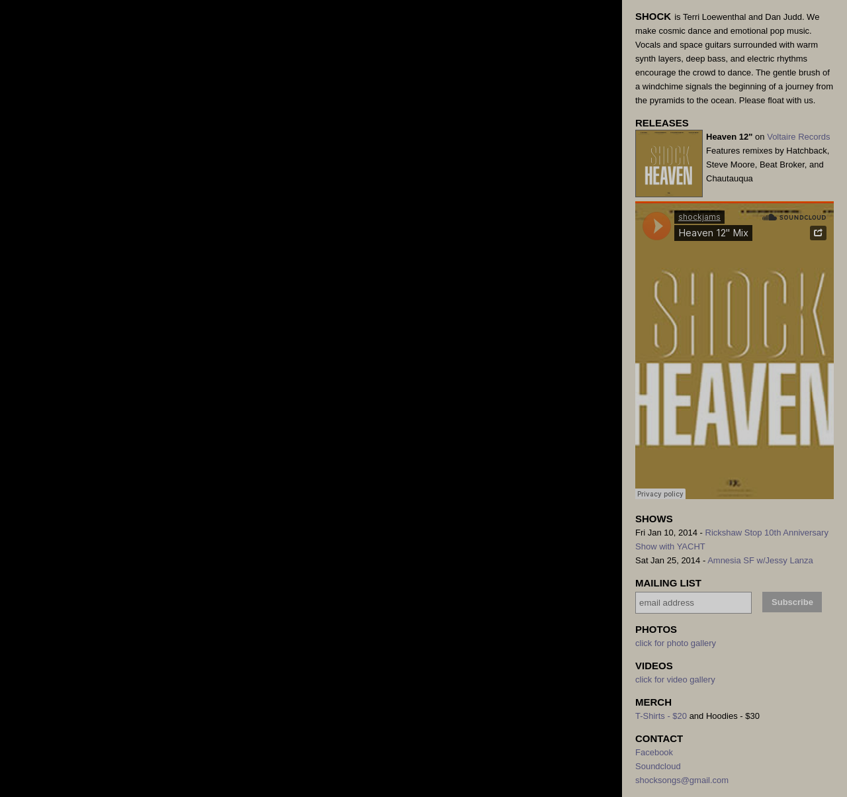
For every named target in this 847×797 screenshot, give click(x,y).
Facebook (654, 752)
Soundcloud (658, 766)
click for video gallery (675, 679)
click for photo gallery (675, 643)
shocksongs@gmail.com (682, 780)
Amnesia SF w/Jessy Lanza (760, 560)
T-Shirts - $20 (661, 716)
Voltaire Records (798, 137)
